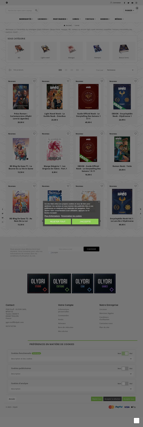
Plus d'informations (52, 216)
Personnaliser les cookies (71, 216)
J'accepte (85, 221)
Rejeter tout (57, 221)
